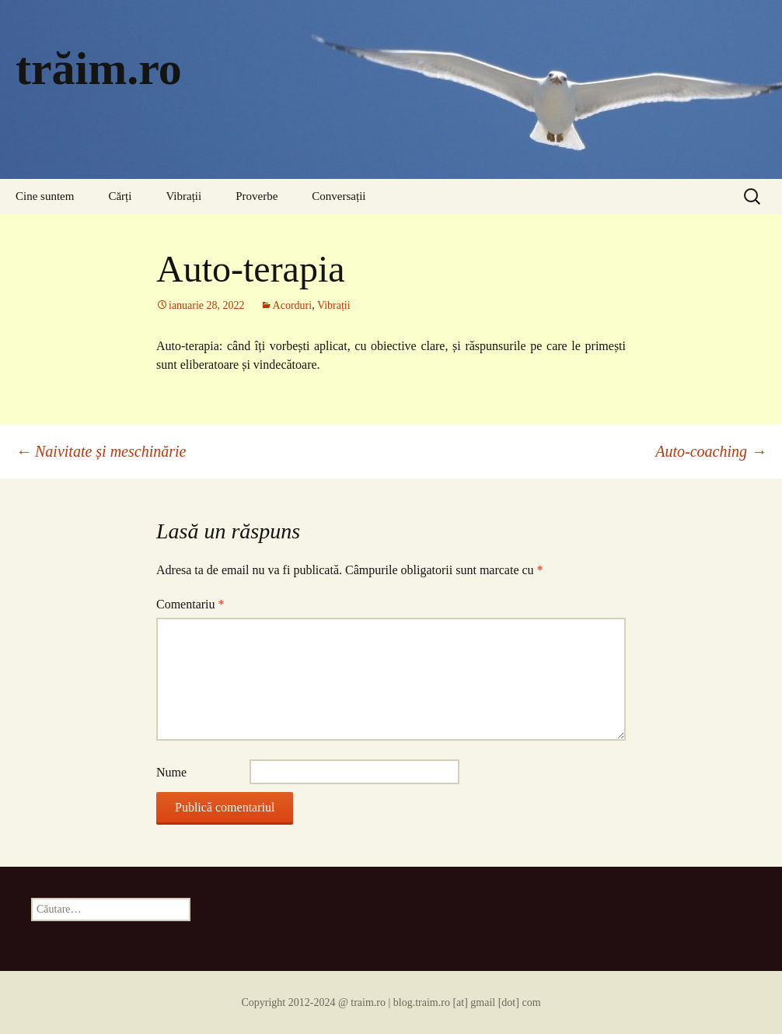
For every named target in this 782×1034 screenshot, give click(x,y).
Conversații (338, 196)
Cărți (119, 196)
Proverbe (257, 196)
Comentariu (190, 604)
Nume (171, 772)
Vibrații (183, 196)
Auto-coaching (710, 451)
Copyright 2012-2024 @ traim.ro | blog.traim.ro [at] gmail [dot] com (390, 1002)
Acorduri (292, 305)
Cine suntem (45, 196)
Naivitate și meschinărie (101, 451)
